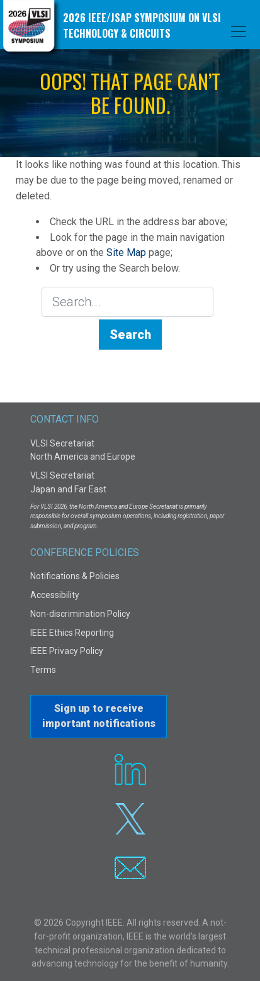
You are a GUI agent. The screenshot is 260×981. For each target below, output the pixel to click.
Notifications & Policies (75, 576)
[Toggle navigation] (238, 31)
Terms (43, 670)
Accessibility (54, 595)
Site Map (126, 252)
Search (130, 334)
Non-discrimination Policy (80, 614)
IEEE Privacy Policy (66, 651)
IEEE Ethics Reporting (72, 633)
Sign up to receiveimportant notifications (98, 715)
